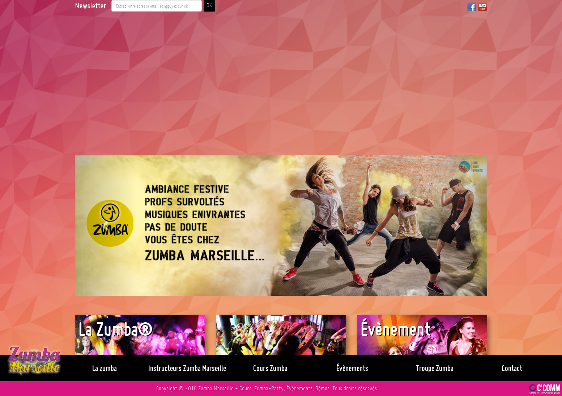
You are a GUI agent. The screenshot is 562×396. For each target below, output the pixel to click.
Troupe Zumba (435, 368)
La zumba (104, 368)
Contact (512, 368)
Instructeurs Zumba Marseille (187, 368)
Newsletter (90, 5)
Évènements (352, 368)
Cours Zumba (270, 368)
